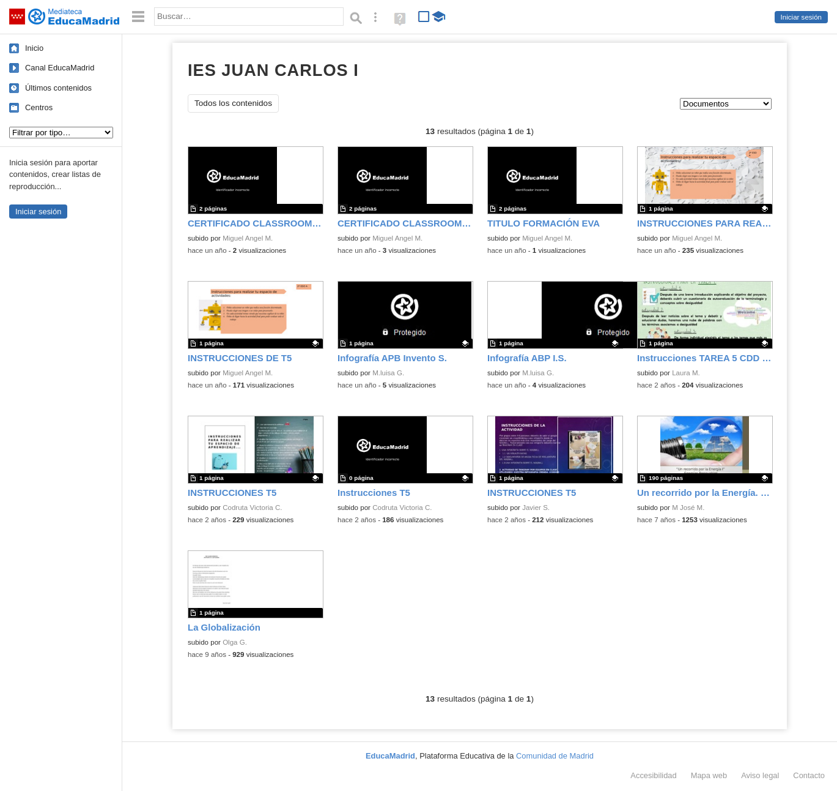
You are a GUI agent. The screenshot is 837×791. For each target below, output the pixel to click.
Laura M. (686, 373)
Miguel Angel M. (248, 238)
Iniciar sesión (801, 17)
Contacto (809, 775)
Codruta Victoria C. (252, 507)
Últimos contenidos (58, 87)
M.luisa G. (388, 373)
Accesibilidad (653, 775)
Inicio (34, 48)
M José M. (688, 507)
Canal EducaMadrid (59, 67)
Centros (39, 107)
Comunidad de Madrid (555, 755)
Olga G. (235, 642)
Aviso (760, 775)
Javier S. (536, 507)
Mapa (709, 775)
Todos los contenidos (233, 103)
